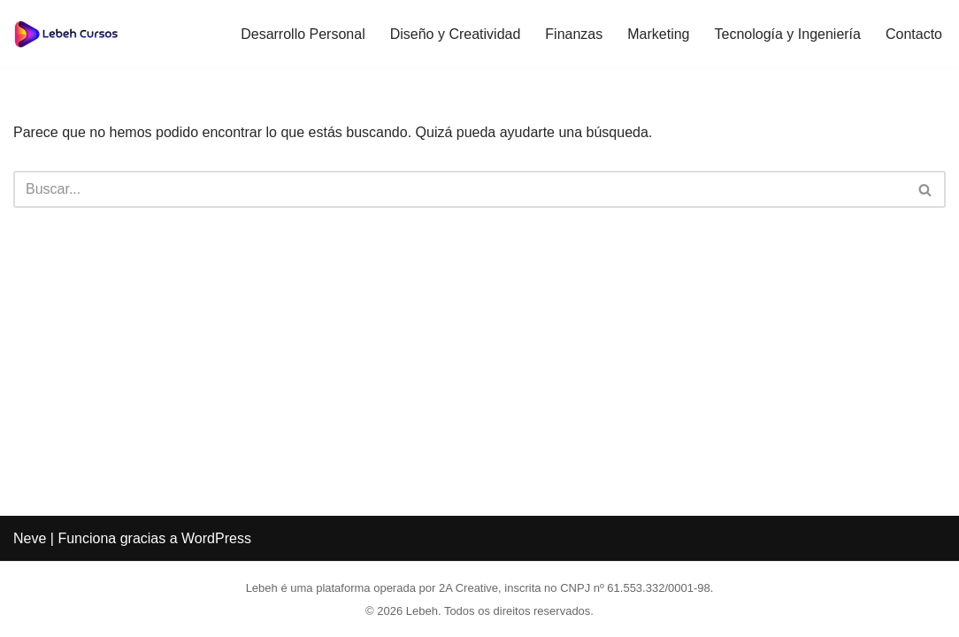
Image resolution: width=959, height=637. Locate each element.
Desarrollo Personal (303, 34)
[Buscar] (459, 189)
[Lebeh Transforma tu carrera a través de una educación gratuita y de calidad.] (66, 33)
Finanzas (573, 34)
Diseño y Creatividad (455, 34)
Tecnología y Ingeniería (788, 34)
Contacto (914, 34)
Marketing (658, 34)
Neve (29, 538)
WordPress (216, 538)
